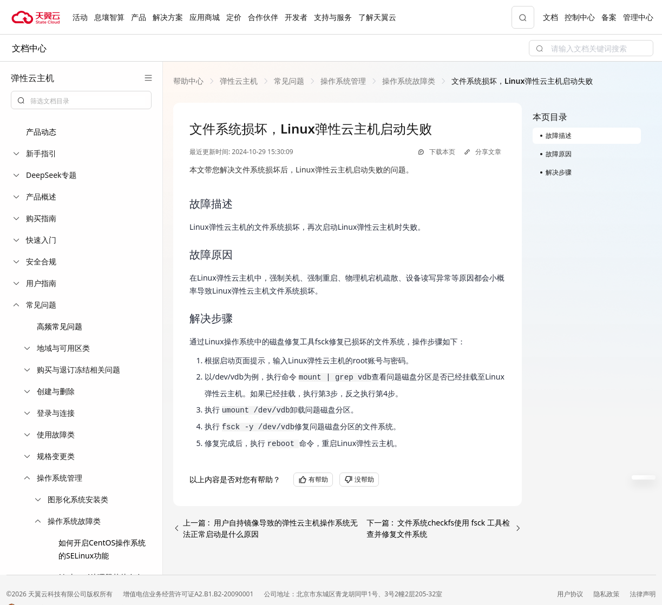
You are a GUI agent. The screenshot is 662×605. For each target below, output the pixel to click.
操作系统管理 (343, 81)
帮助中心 (188, 81)
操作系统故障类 (408, 81)
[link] (188, 81)
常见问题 (289, 81)
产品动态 (41, 132)
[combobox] (81, 100)
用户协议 (571, 594)
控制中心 (580, 17)
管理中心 (638, 17)
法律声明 (643, 594)
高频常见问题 (59, 326)
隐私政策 (607, 594)
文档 (550, 17)
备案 (609, 17)
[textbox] (87, 101)
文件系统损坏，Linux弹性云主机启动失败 (522, 81)
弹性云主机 (239, 81)
